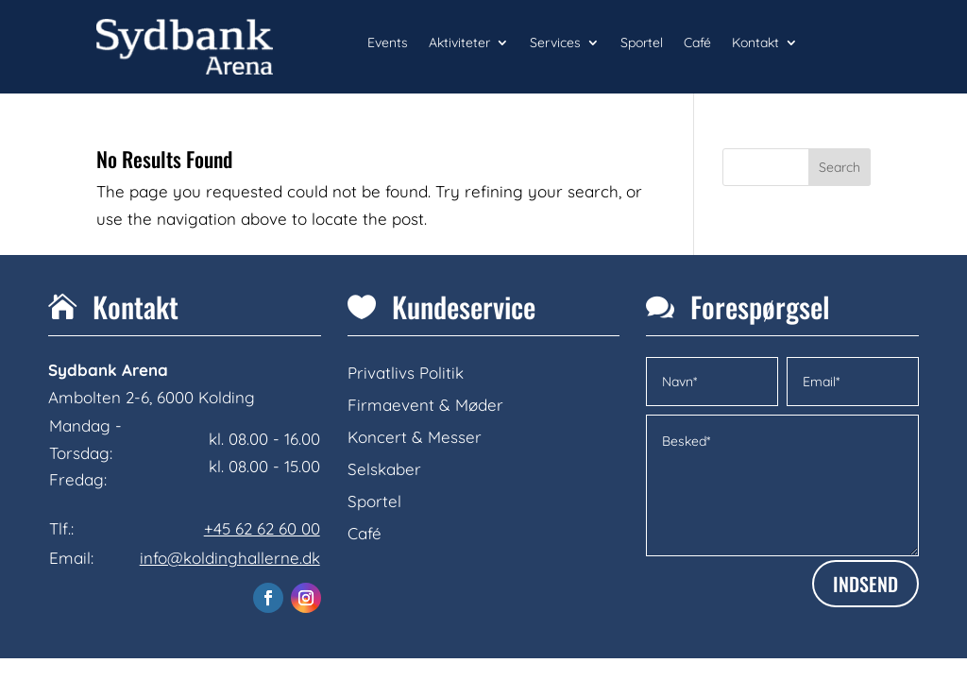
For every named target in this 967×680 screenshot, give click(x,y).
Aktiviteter (459, 43)
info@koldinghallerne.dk (230, 558)
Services (555, 43)
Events (387, 43)
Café (697, 43)
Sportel (641, 43)
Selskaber (384, 469)
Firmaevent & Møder (425, 405)
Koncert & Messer (415, 437)
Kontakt (755, 43)
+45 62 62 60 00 (262, 528)
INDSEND (865, 584)
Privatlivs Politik (406, 372)
